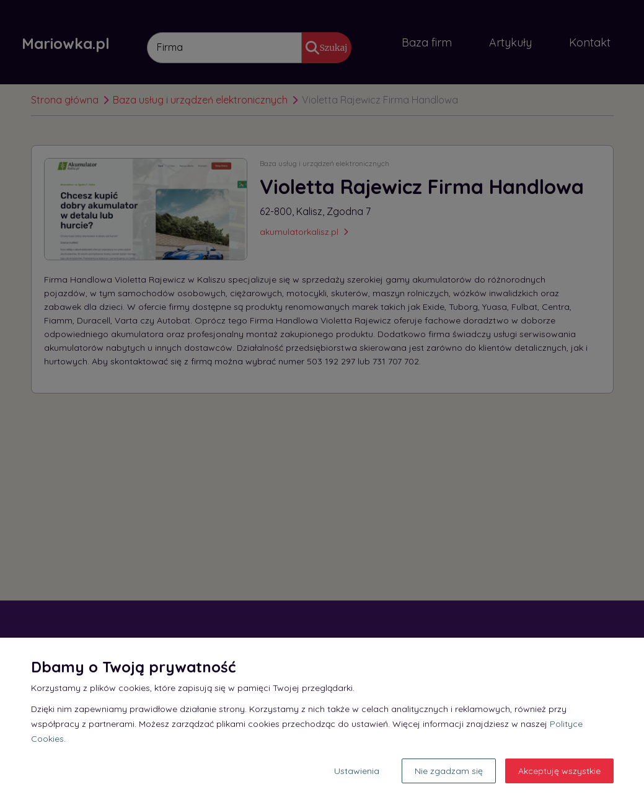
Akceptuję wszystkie (559, 770)
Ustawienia (356, 770)
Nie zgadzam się (449, 770)
